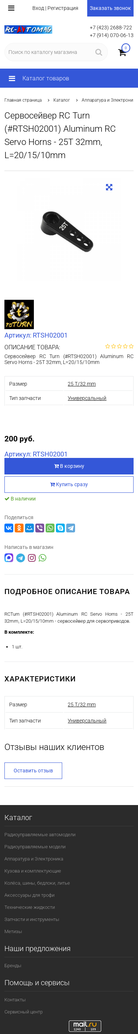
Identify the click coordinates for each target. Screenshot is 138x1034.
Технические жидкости (29, 907)
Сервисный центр (23, 1012)
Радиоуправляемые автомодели (39, 834)
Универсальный (87, 398)
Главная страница (23, 100)
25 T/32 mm (82, 384)
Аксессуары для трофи (29, 895)
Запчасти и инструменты (31, 919)
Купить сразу (69, 484)
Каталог (61, 100)
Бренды (12, 965)
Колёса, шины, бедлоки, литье (37, 883)
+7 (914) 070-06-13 (112, 35)
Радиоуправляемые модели (35, 846)
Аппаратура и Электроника (110, 100)
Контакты (15, 999)
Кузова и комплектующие (32, 871)
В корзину (69, 466)
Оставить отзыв (33, 770)
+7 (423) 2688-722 (111, 27)
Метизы (13, 931)
